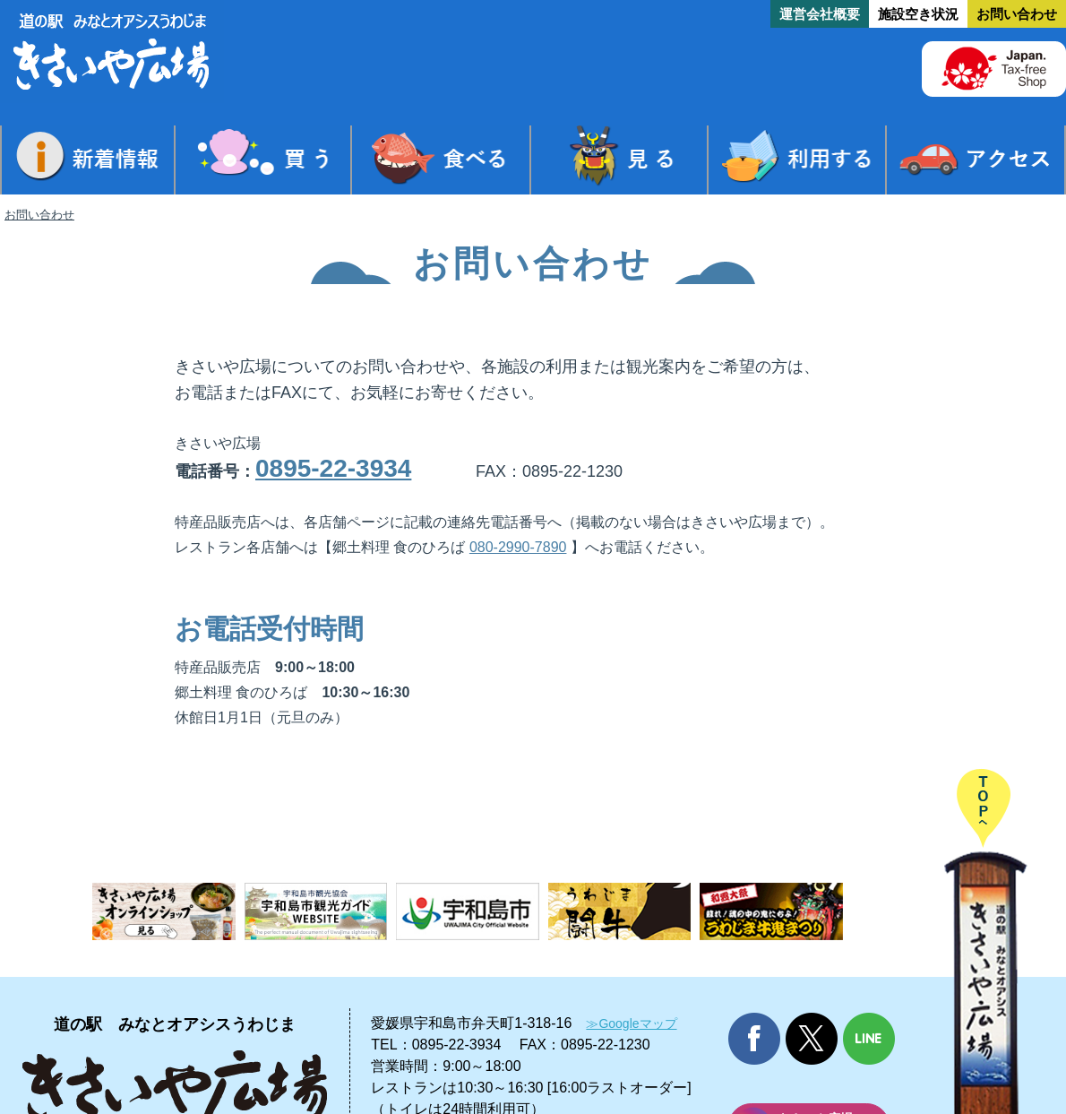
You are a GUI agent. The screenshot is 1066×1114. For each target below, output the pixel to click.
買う (263, 159)
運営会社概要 (819, 14)
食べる (440, 159)
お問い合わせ (1016, 14)
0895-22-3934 (333, 468)
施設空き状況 (918, 14)
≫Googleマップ (631, 1023)
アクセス (975, 159)
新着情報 (88, 159)
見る (619, 159)
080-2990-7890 (518, 547)
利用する (797, 159)
